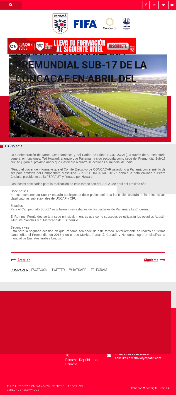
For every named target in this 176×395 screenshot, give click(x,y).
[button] (39, 270)
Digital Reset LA (159, 388)
